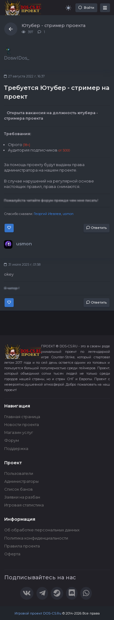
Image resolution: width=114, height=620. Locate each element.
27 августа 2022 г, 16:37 (24, 76)
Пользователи (18, 473)
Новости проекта (21, 424)
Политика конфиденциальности (36, 538)
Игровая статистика (24, 505)
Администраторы (21, 481)
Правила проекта (22, 546)
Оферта (12, 554)
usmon (68, 214)
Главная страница (22, 416)
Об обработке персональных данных (42, 530)
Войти (86, 8)
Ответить (96, 228)
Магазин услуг (18, 432)
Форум (11, 440)
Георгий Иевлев (47, 214)
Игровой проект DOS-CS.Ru (38, 613)
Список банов (18, 489)
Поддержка (16, 448)
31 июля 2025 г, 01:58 (22, 265)
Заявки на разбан (22, 497)
